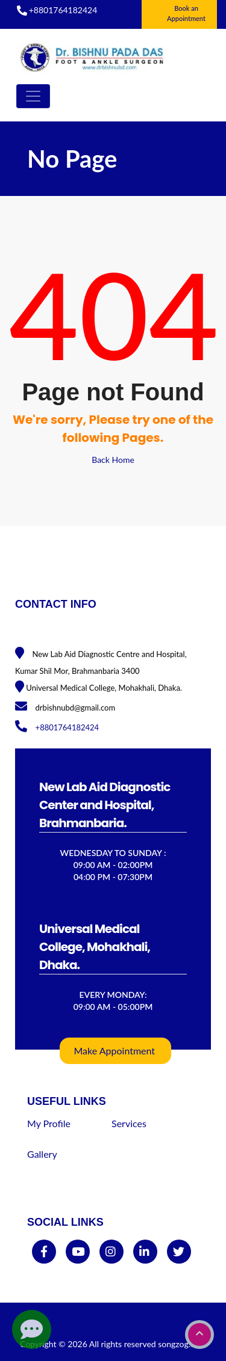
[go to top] (199, 1334)
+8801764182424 (63, 10)
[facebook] (44, 1252)
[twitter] (178, 1252)
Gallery (42, 1154)
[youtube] (78, 1252)
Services (128, 1123)
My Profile (49, 1123)
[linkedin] (144, 1252)
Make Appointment (114, 1050)
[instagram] (110, 1252)
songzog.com (182, 1344)
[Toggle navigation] (33, 96)
